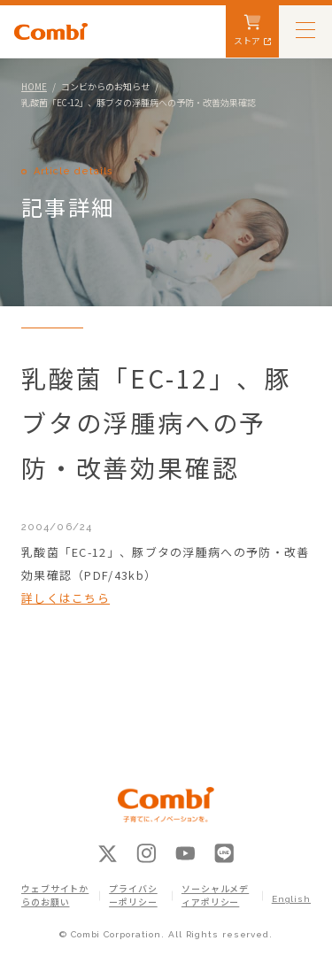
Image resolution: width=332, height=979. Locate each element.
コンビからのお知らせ (105, 86)
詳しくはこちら (65, 598)
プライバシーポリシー (133, 895)
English (291, 899)
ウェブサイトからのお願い (55, 895)
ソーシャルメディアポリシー (215, 895)
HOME (34, 86)
